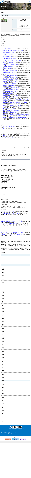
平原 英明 (3, 371)
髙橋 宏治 (3, 338)
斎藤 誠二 (3, 324)
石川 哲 (2, 285)
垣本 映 (2, 305)
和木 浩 (2, 406)
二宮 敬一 (3, 360)
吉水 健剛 (3, 403)
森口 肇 (2, 394)
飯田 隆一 (3, 278)
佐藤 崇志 (3, 328)
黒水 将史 (3, 315)
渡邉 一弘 (3, 410)
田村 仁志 (3, 347)
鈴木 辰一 (3, 334)
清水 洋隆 (3, 331)
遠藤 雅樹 (3, 291)
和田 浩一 (3, 407)
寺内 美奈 (3, 351)
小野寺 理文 (3, 302)
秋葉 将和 (3, 269)
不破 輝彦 (3, 380)
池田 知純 (3, 282)
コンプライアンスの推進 (4, 419)
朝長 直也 (3, 354)
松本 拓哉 (3, 384)
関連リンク (2, 432)
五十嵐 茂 (3, 279)
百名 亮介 (3, 370)
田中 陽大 (3, 344)
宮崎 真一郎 (3, 387)
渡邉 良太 (3, 413)
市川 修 (2, 288)
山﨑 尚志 (3, 397)
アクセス (2, 421)
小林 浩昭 (3, 321)
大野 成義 (3, 295)
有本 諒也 (3, 275)
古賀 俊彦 (3, 318)
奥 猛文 (2, 301)
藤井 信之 (3, 374)
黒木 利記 (3, 314)
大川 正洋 (3, 292)
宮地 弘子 (3, 390)
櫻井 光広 (3, 325)
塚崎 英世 (3, 348)
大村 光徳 (3, 298)
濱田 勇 (2, 364)
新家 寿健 (3, 272)
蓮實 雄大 (3, 361)
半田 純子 (3, 367)
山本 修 (2, 400)
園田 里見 (3, 337)
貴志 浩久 (3, 311)
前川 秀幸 (3, 383)
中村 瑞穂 (3, 357)
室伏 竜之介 (3, 393)
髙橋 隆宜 (3, 341)
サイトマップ (14, 432)
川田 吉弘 (3, 308)
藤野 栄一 (3, 377)
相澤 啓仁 (3, 268)
